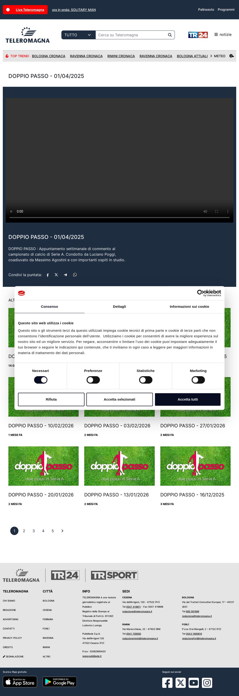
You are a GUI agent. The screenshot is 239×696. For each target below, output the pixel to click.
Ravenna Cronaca (86, 56)
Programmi (226, 9)
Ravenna (48, 637)
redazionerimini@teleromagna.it (140, 638)
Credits (8, 647)
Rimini (46, 647)
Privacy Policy (12, 637)
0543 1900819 (194, 633)
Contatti (9, 628)
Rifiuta (51, 399)
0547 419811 (133, 606)
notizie (210, 35)
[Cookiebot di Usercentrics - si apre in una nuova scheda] (200, 293)
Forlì (46, 628)
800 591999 (192, 611)
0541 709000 (133, 633)
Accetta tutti (188, 399)
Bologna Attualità (194, 56)
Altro (46, 656)
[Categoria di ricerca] (78, 34)
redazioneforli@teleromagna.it (199, 638)
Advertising (10, 619)
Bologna (48, 600)
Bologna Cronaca (48, 56)
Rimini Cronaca (121, 56)
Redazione (9, 610)
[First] (62, 531)
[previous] (14, 531)
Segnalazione (13, 656)
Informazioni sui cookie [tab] (189, 306)
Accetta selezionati (119, 399)
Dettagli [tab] (119, 306)
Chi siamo (9, 600)
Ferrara (48, 619)
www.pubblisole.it (92, 656)
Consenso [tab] (49, 306)
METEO (222, 56)
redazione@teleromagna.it (137, 611)
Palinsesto (206, 9)
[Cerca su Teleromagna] (130, 34)
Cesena (47, 610)
